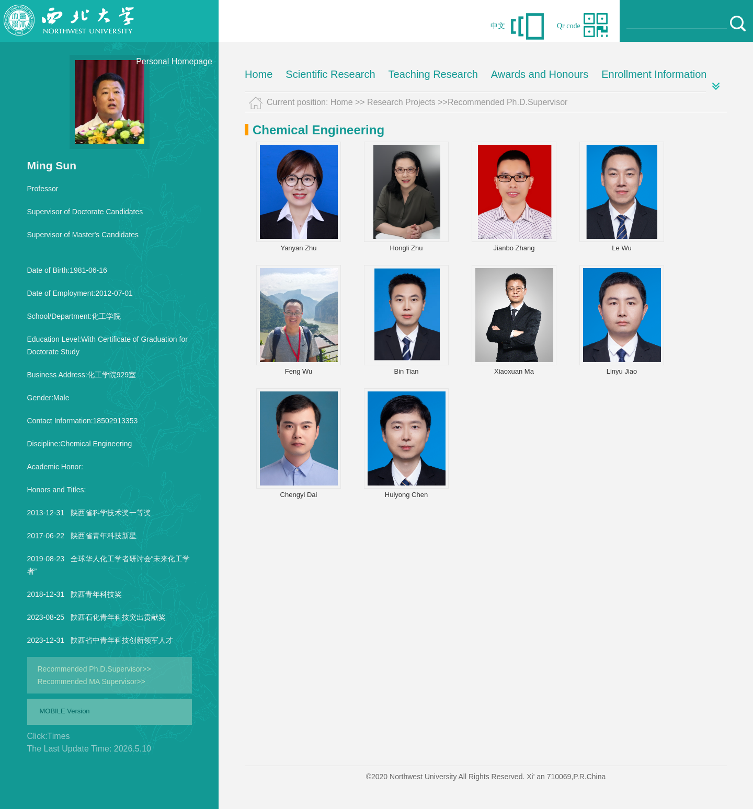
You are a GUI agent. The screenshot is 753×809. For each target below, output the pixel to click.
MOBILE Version (65, 711)
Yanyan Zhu (298, 248)
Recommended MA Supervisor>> (91, 681)
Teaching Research (433, 74)
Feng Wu (299, 371)
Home (258, 74)
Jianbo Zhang (514, 248)
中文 (497, 26)
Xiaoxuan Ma (514, 371)
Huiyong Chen (406, 495)
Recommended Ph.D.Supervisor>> (94, 669)
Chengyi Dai (298, 495)
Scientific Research (330, 74)
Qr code (568, 26)
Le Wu (621, 248)
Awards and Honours (539, 74)
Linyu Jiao (622, 371)
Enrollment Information (653, 74)
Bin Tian (406, 371)
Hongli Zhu (406, 248)
